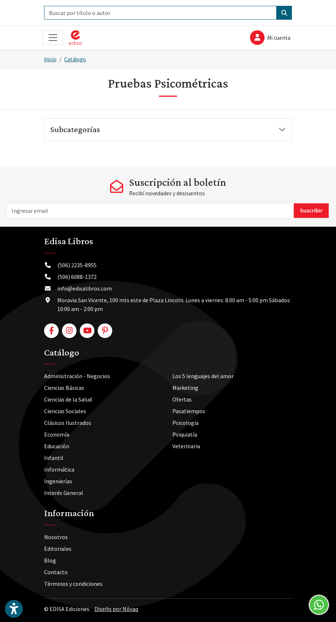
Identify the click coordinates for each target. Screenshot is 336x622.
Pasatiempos (188, 411)
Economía (56, 434)
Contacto (56, 572)
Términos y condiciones (73, 583)
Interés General (63, 492)
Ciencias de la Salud (68, 399)
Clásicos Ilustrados (67, 422)
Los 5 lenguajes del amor (203, 376)
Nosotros (56, 537)
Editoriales (57, 548)
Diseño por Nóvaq (116, 609)
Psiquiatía (184, 434)
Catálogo (75, 59)
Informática (59, 469)
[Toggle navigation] (53, 37)
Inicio (50, 59)
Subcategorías (75, 129)
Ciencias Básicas (64, 387)
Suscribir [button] (311, 210)
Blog (50, 560)
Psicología (185, 422)
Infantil (53, 457)
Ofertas (182, 399)
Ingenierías (58, 481)
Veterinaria (186, 446)
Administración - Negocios (77, 376)
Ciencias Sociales (65, 411)
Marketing (185, 387)
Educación (56, 446)
